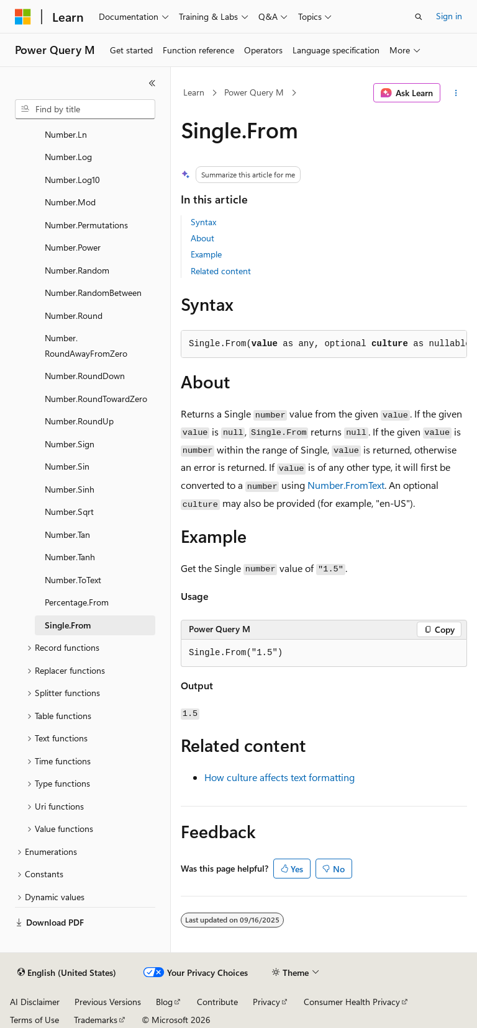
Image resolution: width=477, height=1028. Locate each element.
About (202, 238)
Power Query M (254, 92)
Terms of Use (34, 1020)
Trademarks (95, 1020)
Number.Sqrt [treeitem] (69, 511)
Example (206, 254)
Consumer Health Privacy (352, 1002)
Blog (164, 1002)
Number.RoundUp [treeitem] (79, 421)
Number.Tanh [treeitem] (70, 557)
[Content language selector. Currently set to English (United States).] (67, 973)
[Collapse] (152, 83)
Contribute (217, 1002)
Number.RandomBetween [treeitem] (93, 292)
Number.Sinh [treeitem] (69, 489)
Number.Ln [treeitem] (66, 134)
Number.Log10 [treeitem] (72, 179)
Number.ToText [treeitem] (73, 580)
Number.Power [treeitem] (73, 247)
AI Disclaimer (35, 1002)
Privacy (266, 1002)
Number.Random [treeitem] (77, 270)
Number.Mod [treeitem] (70, 202)
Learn (193, 92)
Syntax (203, 222)
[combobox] (85, 109)
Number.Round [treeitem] (73, 315)
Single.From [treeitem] (68, 625)
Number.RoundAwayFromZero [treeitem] (86, 345)
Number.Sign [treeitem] (69, 444)
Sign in (449, 16)
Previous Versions (108, 1002)
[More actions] (456, 93)
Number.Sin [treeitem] (67, 466)
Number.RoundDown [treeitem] (85, 376)
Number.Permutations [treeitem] (86, 225)
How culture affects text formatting (279, 777)
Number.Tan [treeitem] (67, 534)
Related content (221, 271)
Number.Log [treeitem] (68, 157)
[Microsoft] (23, 17)
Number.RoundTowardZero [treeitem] (96, 398)
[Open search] (418, 17)
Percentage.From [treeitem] (77, 602)
